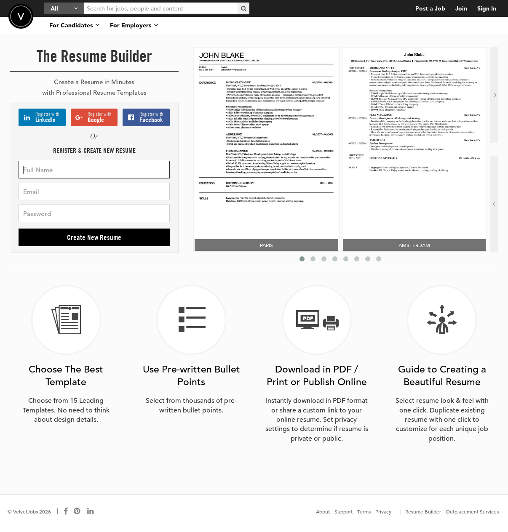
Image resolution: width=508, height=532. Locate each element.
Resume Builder (423, 511)
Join (461, 8)
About (323, 511)
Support (343, 511)
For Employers (134, 25)
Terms (364, 511)
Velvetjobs (20, 16)
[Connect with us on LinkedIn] (91, 511)
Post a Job (430, 8)
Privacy (383, 511)
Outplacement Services (472, 511)
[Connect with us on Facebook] (66, 511)
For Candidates (74, 25)
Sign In (486, 8)
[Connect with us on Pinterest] (77, 511)
